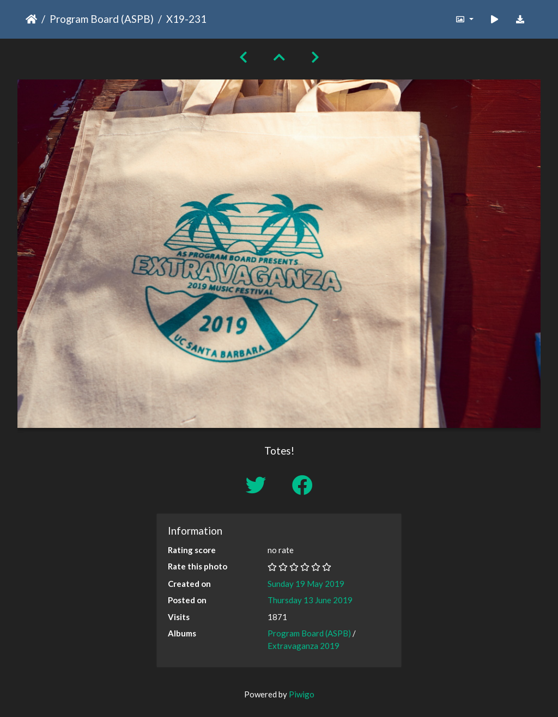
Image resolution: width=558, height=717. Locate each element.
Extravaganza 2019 (303, 646)
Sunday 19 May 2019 (306, 584)
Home (31, 19)
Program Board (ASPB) (102, 19)
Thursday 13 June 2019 (310, 600)
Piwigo (301, 694)
